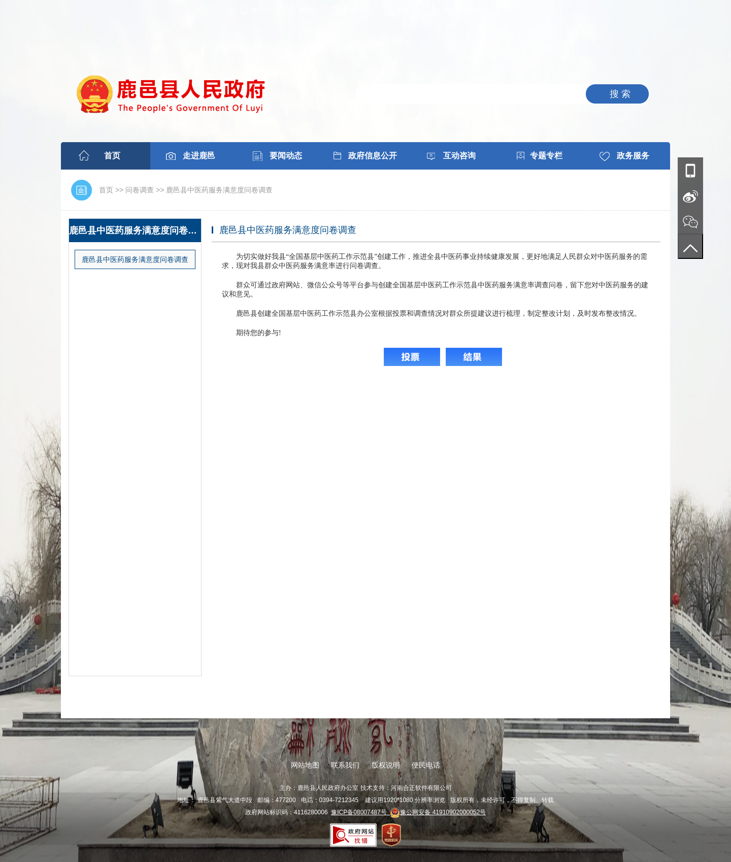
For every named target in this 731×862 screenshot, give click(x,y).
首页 (112, 155)
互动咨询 (459, 155)
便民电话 (426, 765)
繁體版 (307, 10)
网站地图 (357, 10)
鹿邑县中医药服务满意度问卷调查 (219, 190)
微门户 (261, 10)
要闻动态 (286, 155)
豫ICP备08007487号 (360, 812)
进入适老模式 (462, 10)
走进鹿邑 (199, 155)
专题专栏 (546, 155)
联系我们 (345, 765)
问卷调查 (139, 190)
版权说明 (386, 765)
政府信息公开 (372, 155)
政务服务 (633, 155)
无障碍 (406, 10)
